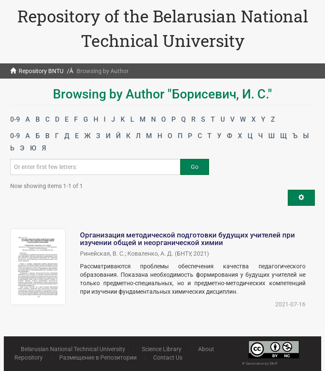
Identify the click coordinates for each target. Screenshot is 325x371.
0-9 (15, 119)
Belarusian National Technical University (73, 349)
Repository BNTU (41, 71)
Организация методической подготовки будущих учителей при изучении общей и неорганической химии (187, 239)
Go (194, 167)
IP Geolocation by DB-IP (260, 364)
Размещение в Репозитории (98, 357)
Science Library (162, 349)
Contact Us (167, 357)
